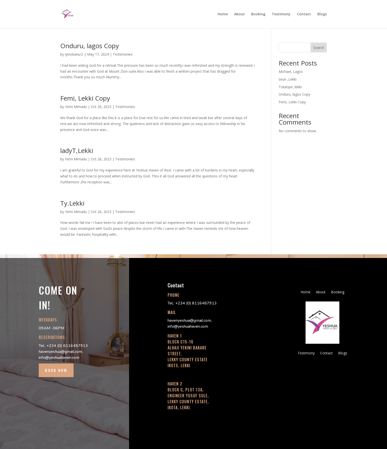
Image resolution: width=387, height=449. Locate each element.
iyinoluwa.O (74, 54)
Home (223, 14)
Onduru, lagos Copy (89, 45)
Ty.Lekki (72, 203)
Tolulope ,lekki (290, 87)
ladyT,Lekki (76, 150)
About (239, 14)
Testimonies (123, 54)
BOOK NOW (56, 370)
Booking (258, 14)
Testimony (281, 14)
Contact (304, 14)
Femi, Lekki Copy (85, 98)
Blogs (322, 14)
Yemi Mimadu (76, 106)
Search (318, 47)
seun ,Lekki (287, 79)
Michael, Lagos (291, 71)
